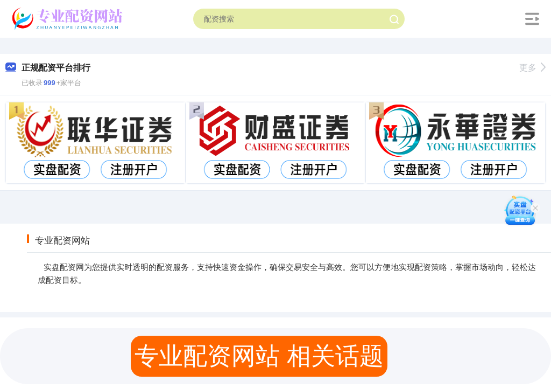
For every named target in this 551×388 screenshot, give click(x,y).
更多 (532, 67)
